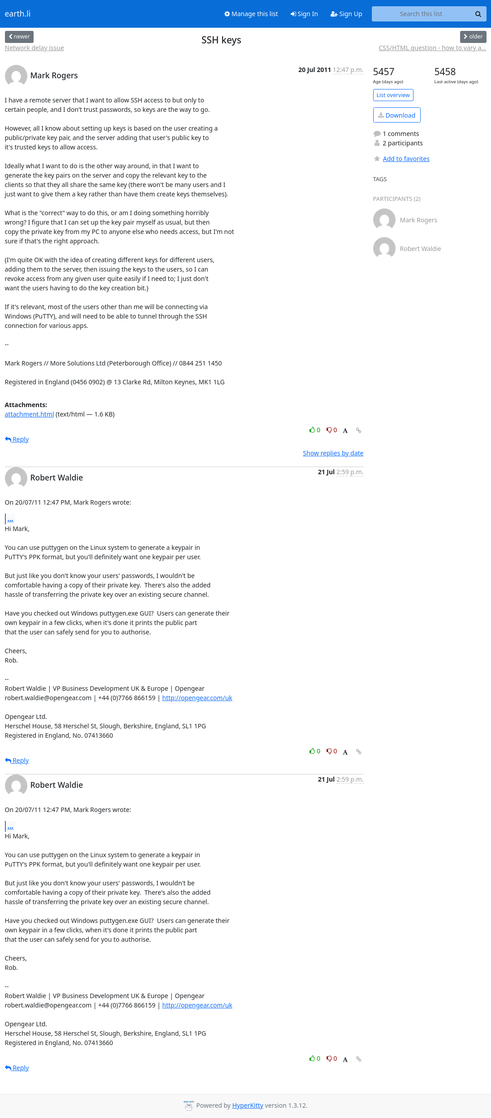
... (11, 518)
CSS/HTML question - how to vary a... (433, 47)
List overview (393, 95)
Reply (17, 439)
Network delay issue (34, 47)
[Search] (478, 13)
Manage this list (251, 13)
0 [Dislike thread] (332, 429)
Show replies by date (333, 453)
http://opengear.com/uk (197, 697)
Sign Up (346, 13)
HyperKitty (247, 1105)
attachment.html (29, 414)
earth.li (18, 14)
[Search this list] (421, 13)
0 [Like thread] (316, 429)
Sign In (304, 13)
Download (396, 115)
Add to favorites (401, 158)
